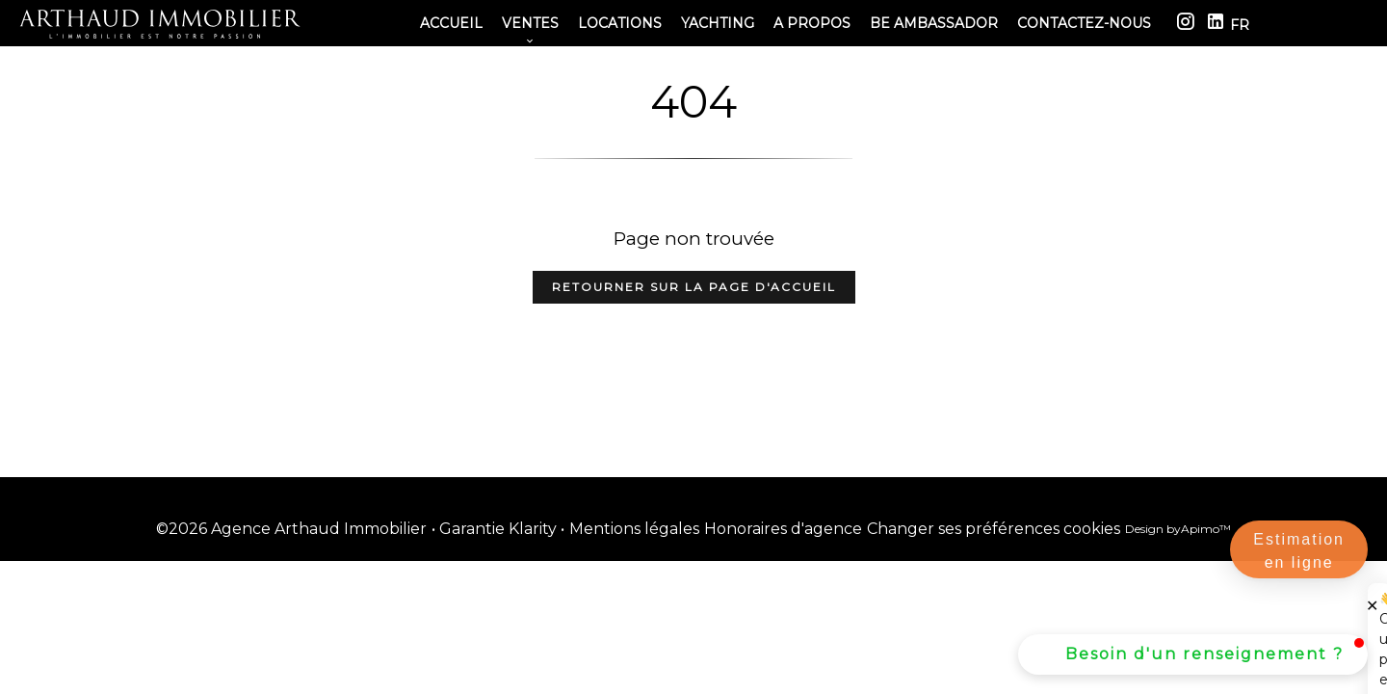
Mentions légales (634, 529)
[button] (1193, 654)
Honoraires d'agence (783, 529)
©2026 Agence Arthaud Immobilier (291, 529)
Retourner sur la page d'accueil (694, 287)
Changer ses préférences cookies (993, 529)
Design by (1178, 528)
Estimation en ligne (1299, 551)
